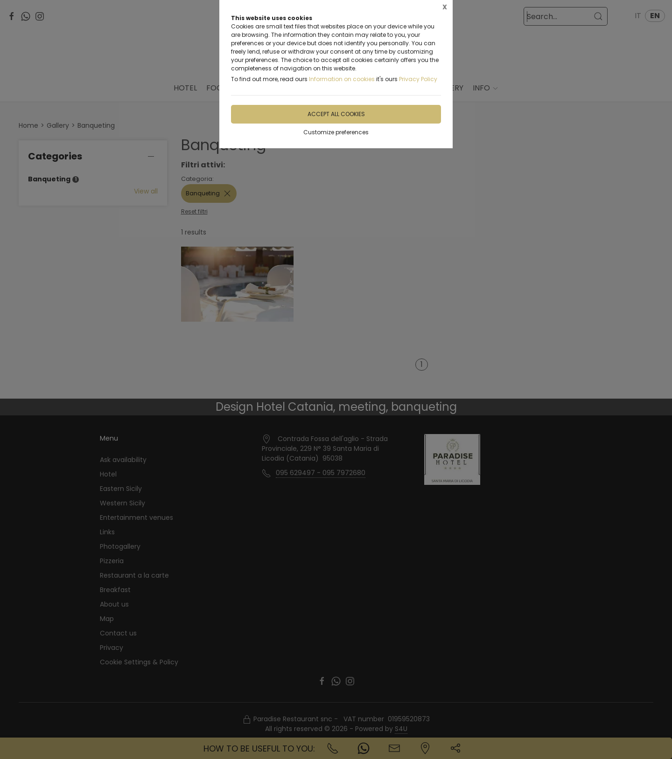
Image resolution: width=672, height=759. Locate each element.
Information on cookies (342, 79)
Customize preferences (336, 132)
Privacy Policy (418, 79)
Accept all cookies (336, 114)
